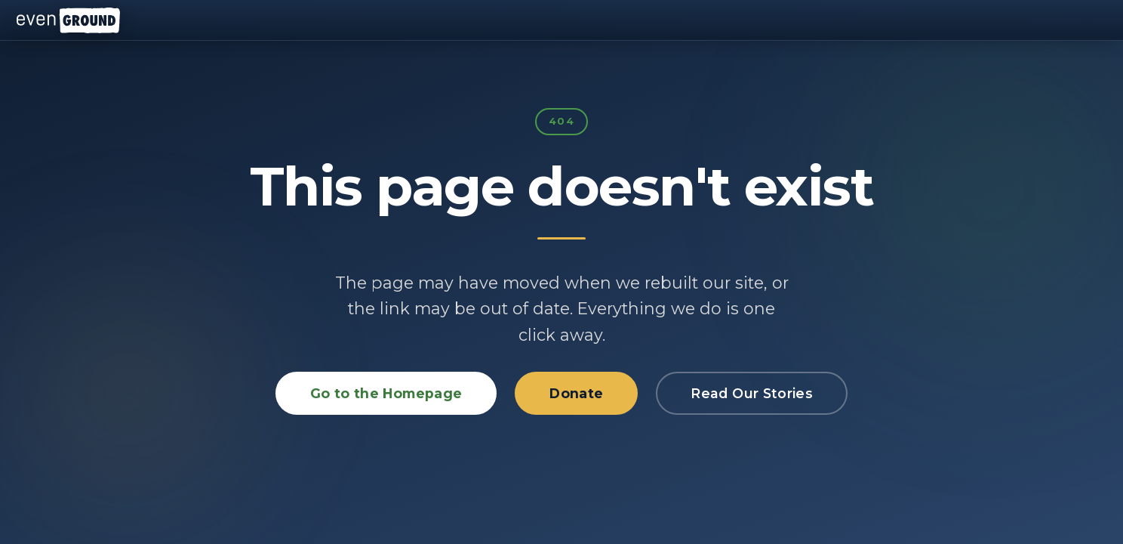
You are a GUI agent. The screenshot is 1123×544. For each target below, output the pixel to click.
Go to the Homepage (386, 393)
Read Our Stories (752, 393)
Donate (576, 393)
